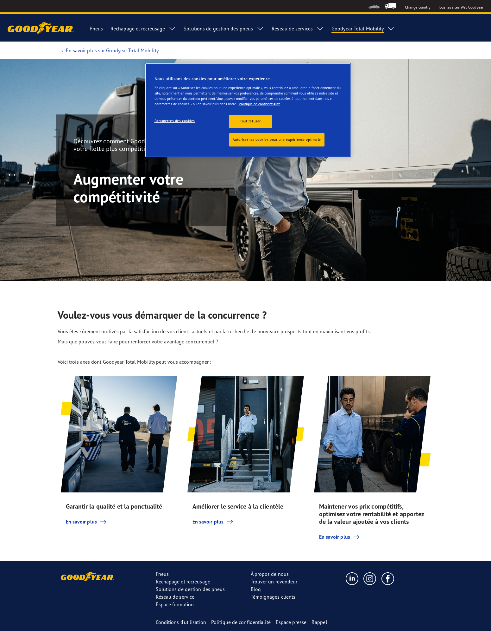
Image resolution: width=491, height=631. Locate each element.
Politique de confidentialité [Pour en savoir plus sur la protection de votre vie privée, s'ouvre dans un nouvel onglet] (259, 104)
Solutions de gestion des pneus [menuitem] (224, 28)
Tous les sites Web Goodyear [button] (460, 7)
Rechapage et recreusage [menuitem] (143, 28)
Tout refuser (250, 121)
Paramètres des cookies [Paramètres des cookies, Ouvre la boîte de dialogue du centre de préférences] (174, 121)
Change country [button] (418, 7)
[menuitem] (374, 6)
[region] (248, 110)
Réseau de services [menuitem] (298, 28)
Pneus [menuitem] (96, 28)
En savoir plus (86, 521)
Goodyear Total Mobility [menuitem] (363, 28)
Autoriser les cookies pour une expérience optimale (277, 139)
